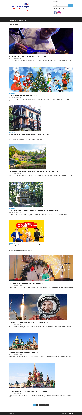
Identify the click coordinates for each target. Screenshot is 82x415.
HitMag (71, 413)
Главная (12, 18)
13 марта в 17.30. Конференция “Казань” (23, 353)
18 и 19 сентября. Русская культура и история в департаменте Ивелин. (34, 210)
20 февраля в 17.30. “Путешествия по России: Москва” (28, 391)
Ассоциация (19, 18)
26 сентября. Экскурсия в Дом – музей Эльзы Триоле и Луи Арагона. (33, 171)
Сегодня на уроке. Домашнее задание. (19, 20)
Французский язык (29, 18)
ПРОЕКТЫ (58, 18)
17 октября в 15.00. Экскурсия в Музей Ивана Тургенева (29, 134)
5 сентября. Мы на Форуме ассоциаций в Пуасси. (26, 245)
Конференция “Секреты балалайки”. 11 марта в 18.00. (28, 56)
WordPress (66, 413)
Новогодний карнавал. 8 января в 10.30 (23, 95)
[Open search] (72, 18)
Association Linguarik (18, 58)
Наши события (12, 93)
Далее (46, 404)
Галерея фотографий (49, 18)
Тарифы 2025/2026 (66, 18)
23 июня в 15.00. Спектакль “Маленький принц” (26, 284)
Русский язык (38, 18)
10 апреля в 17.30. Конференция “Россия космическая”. (29, 322)
